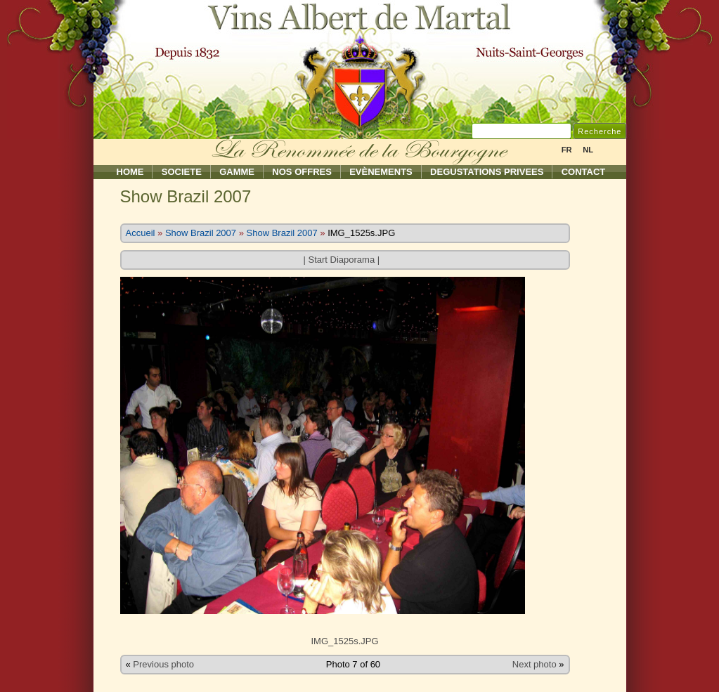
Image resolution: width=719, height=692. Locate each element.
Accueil (140, 233)
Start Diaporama (341, 259)
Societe (182, 172)
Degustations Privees (486, 172)
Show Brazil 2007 (200, 233)
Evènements (381, 172)
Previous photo (163, 664)
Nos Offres (302, 172)
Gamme (236, 172)
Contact (584, 172)
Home (130, 172)
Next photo (534, 664)
